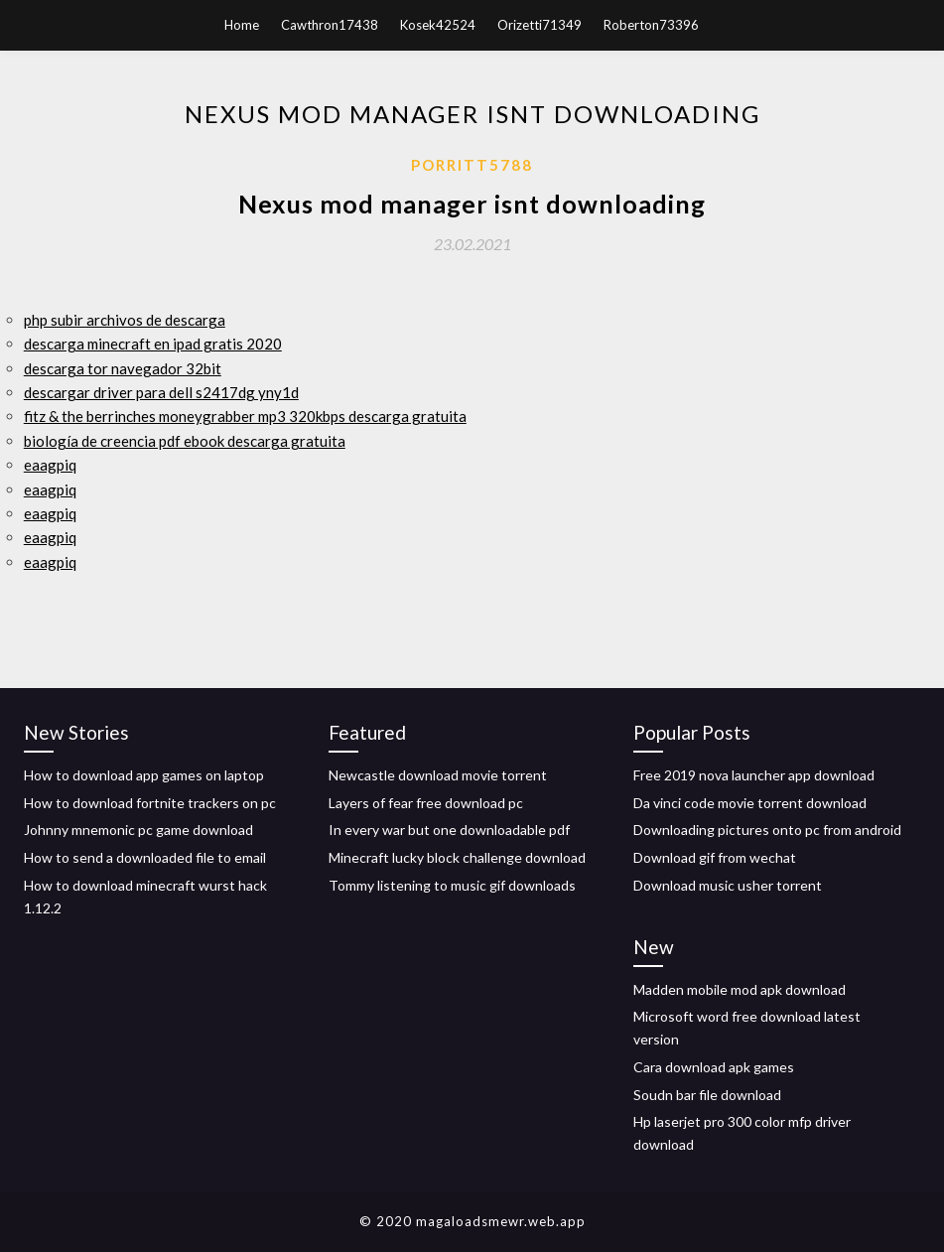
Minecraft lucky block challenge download (457, 857)
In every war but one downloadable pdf (449, 829)
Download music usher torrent (727, 885)
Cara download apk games (713, 1066)
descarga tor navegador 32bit (122, 368)
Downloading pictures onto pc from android (767, 829)
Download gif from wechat (714, 857)
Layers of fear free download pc (426, 802)
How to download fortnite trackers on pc (150, 802)
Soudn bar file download (707, 1094)
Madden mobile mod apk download (739, 989)
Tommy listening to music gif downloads (452, 885)
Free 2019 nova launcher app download (754, 774)
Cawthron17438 (329, 25)
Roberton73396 (651, 25)
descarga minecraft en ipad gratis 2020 (153, 343)
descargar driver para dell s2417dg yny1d (161, 392)
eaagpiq (50, 465)
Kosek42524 (437, 25)
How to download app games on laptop (144, 774)
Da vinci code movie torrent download (750, 802)
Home (241, 25)
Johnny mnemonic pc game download (138, 829)
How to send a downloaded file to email (145, 857)
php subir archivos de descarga (124, 320)
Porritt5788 (472, 165)
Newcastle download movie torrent (438, 774)
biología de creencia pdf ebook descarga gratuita (184, 441)
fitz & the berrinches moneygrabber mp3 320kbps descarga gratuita (245, 416)
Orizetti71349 (539, 25)
